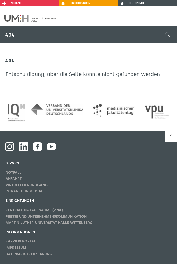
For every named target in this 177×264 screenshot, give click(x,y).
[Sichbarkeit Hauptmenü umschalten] (166, 18)
